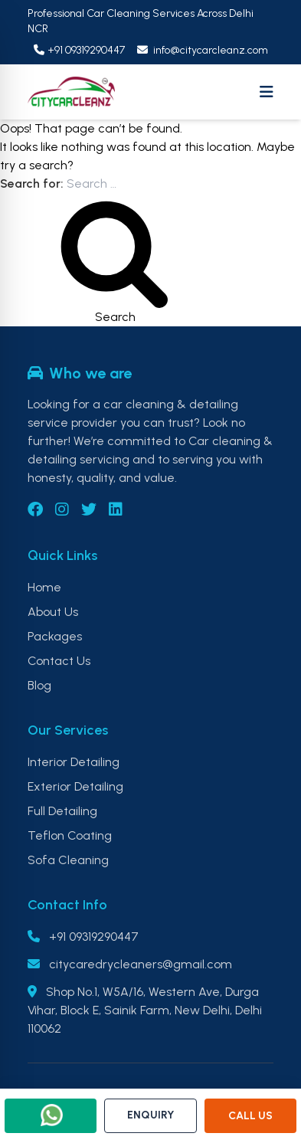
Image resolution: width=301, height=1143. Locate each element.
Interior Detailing (73, 762)
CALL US (250, 1115)
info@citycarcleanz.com (202, 50)
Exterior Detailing (75, 786)
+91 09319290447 (79, 50)
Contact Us (59, 660)
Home (44, 587)
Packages (55, 636)
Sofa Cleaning (68, 860)
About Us (53, 611)
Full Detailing (62, 811)
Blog (39, 685)
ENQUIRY (150, 1115)
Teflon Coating (70, 835)
